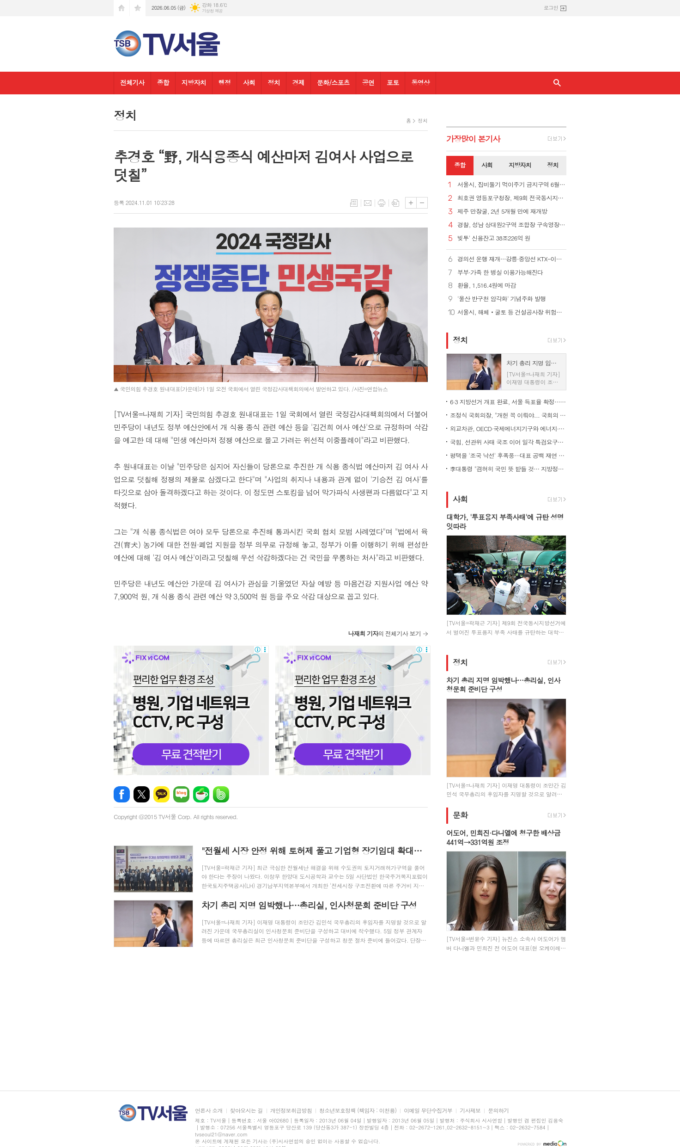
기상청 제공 (212, 11)
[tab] (460, 165)
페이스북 (122, 794)
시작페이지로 (121, 8)
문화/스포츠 (333, 82)
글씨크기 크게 (411, 203)
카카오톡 (161, 794)
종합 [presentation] (459, 164)
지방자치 (194, 82)
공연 (368, 82)
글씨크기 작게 (422, 203)
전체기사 (132, 82)
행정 (225, 82)
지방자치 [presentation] (520, 164)
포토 (393, 82)
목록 (353, 203)
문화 (460, 814)
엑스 (142, 794)
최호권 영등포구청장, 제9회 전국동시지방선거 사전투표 (511, 198)
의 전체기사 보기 (384, 633)
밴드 (221, 794)
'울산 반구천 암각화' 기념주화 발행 (501, 299)
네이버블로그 (181, 794)
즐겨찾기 (138, 8)
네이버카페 (201, 794)
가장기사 (473, 138)
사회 (249, 82)
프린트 (381, 203)
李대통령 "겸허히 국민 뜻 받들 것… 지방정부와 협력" (508, 468)
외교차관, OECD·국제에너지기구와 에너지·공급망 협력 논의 (508, 428)
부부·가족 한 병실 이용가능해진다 (500, 273)
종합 (163, 82)
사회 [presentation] (486, 164)
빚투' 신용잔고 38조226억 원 (493, 238)
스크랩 (395, 203)
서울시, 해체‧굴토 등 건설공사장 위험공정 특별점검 (511, 312)
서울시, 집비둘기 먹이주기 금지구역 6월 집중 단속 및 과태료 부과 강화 (511, 185)
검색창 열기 (557, 83)
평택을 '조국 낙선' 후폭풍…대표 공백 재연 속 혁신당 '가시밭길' (508, 455)
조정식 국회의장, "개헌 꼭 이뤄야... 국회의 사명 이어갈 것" (508, 415)
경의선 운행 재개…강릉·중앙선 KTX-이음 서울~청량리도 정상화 (511, 259)
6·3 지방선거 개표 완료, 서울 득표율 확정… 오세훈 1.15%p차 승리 (508, 401)
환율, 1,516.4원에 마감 (486, 286)
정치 (273, 82)
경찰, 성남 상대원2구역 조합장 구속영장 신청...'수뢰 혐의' (511, 225)
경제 (298, 82)
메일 (367, 203)
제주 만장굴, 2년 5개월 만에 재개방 (502, 212)
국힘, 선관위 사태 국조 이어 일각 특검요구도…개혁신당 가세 (508, 442)
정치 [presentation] (552, 164)
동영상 (420, 82)
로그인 (551, 7)
